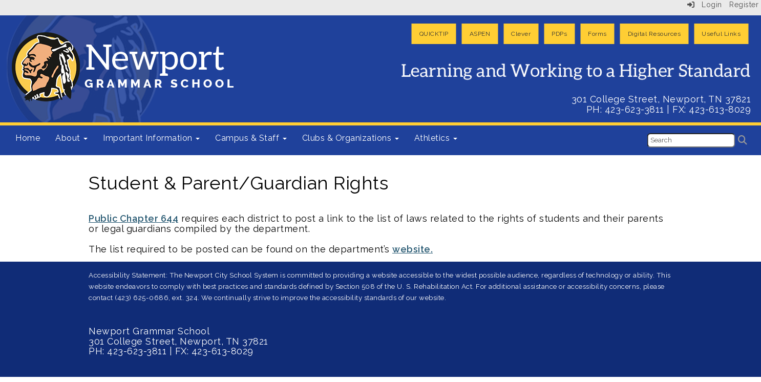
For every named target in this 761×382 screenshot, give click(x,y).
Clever (521, 33)
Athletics (435, 138)
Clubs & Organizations (350, 138)
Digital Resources (654, 33)
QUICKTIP (434, 33)
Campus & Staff (251, 138)
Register (743, 5)
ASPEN (480, 33)
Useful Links (721, 33)
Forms (597, 33)
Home (27, 138)
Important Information (151, 138)
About (71, 138)
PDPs (559, 33)
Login (704, 5)
